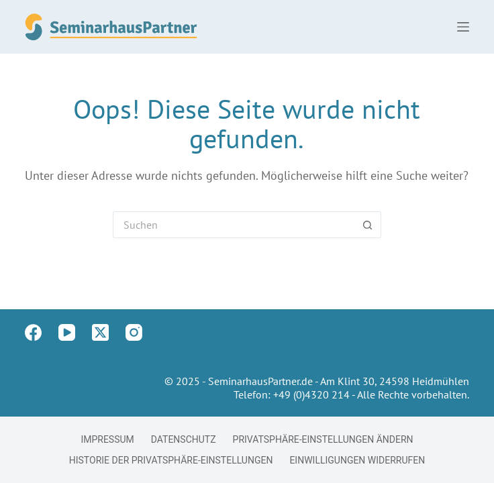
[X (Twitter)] (100, 332)
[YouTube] (66, 332)
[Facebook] (33, 332)
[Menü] (463, 27)
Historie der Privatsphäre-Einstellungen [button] (171, 460)
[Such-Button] (367, 224)
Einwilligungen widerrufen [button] (357, 460)
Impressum (107, 439)
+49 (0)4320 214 (311, 394)
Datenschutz (183, 439)
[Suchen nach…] (233, 224)
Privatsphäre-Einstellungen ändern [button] (323, 439)
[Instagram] (134, 332)
